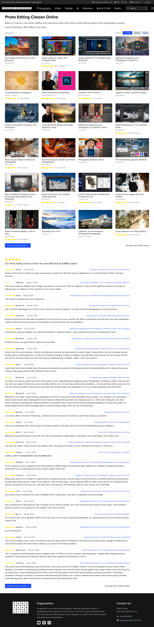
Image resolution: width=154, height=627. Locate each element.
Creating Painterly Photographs (18, 92)
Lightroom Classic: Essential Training (130, 92)
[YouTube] (39, 623)
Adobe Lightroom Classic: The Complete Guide (54, 59)
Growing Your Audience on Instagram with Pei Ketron (109, 305)
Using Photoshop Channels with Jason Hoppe (112, 422)
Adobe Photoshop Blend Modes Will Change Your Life (94, 195)
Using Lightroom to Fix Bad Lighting (130, 231)
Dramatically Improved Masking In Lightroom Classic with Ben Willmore (102, 349)
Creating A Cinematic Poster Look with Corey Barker (110, 270)
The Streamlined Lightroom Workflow (131, 159)
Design (69, 8)
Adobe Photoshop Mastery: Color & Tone (20, 232)
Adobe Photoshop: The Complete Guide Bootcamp (56, 195)
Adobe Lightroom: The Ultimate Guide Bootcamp (95, 59)
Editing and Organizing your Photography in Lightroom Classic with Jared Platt (100, 329)
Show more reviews (18, 586)
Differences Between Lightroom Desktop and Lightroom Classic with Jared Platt (99, 442)
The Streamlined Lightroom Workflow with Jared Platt (109, 377)
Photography (44, 8)
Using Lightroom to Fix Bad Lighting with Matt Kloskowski (108, 316)
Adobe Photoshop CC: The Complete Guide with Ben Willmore (106, 550)
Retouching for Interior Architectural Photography (20, 160)
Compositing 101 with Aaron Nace (117, 412)
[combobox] (137, 8)
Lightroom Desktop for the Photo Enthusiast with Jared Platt (107, 537)
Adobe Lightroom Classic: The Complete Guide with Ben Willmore (104, 501)
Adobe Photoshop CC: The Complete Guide (131, 126)
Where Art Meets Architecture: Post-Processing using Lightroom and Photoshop (20, 196)
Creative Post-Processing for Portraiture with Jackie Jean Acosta (105, 491)
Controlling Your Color (51, 231)
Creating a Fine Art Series (89, 92)
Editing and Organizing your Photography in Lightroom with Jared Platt (103, 364)
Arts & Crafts (104, 8)
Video (58, 8)
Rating (145, 33)
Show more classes (18, 245)
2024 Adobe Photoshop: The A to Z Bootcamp (20, 59)
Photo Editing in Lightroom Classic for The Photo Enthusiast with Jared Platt (101, 338)
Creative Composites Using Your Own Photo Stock (21, 126)
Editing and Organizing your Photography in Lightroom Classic (93, 126)
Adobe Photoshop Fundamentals (55, 92)
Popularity (127, 33)
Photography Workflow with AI (91, 159)
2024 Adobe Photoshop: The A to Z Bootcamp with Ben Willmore (105, 282)
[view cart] (125, 2)
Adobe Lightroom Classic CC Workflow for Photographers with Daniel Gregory (100, 296)
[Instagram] (49, 623)
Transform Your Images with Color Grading (129, 195)
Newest (137, 33)
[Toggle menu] (152, 8)
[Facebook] (44, 623)
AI (78, 8)
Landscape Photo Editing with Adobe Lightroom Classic (57, 126)
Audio (117, 8)
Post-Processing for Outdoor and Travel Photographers (58, 160)
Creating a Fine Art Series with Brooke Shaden (112, 514)
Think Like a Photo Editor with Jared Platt (114, 432)
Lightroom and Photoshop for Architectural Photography (91, 232)
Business (88, 8)
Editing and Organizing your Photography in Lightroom (127, 59)
